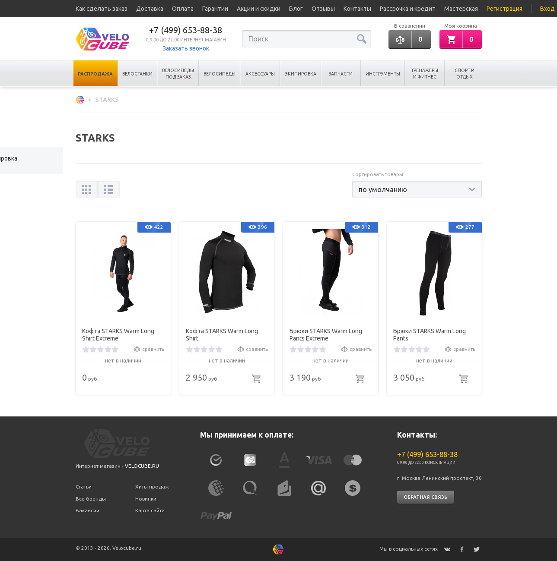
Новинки (145, 498)
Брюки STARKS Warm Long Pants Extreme (326, 335)
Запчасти (341, 73)
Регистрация (504, 8)
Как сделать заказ (101, 8)
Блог (296, 8)
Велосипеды (220, 73)
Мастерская (461, 8)
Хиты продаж (152, 486)
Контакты (357, 8)
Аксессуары (260, 73)
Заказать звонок (185, 48)
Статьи (84, 486)
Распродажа (95, 73)
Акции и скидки (258, 8)
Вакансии (87, 510)
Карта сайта (150, 510)
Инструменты (383, 73)
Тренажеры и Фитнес (424, 73)
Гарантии (215, 8)
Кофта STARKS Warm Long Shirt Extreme (118, 335)
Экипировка (300, 73)
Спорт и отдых (464, 73)
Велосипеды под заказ (178, 73)
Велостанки (137, 73)
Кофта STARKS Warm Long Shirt (222, 335)
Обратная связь (426, 497)
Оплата (183, 8)
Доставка (149, 8)
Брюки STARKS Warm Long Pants (429, 335)
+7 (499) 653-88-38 (185, 30)
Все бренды (91, 498)
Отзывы (323, 8)
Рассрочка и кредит (408, 8)
